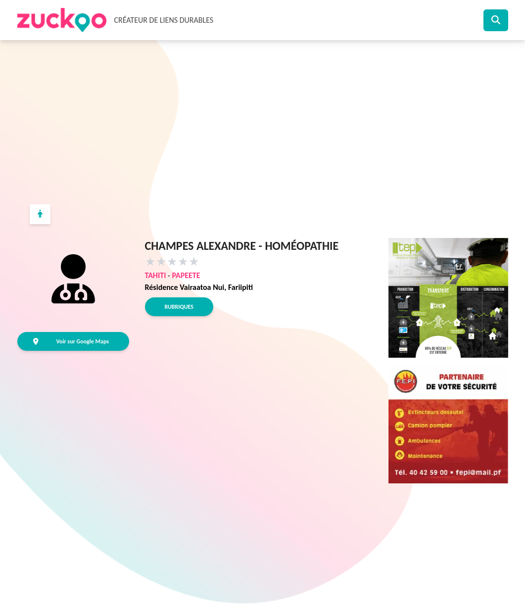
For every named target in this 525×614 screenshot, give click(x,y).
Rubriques (179, 306)
